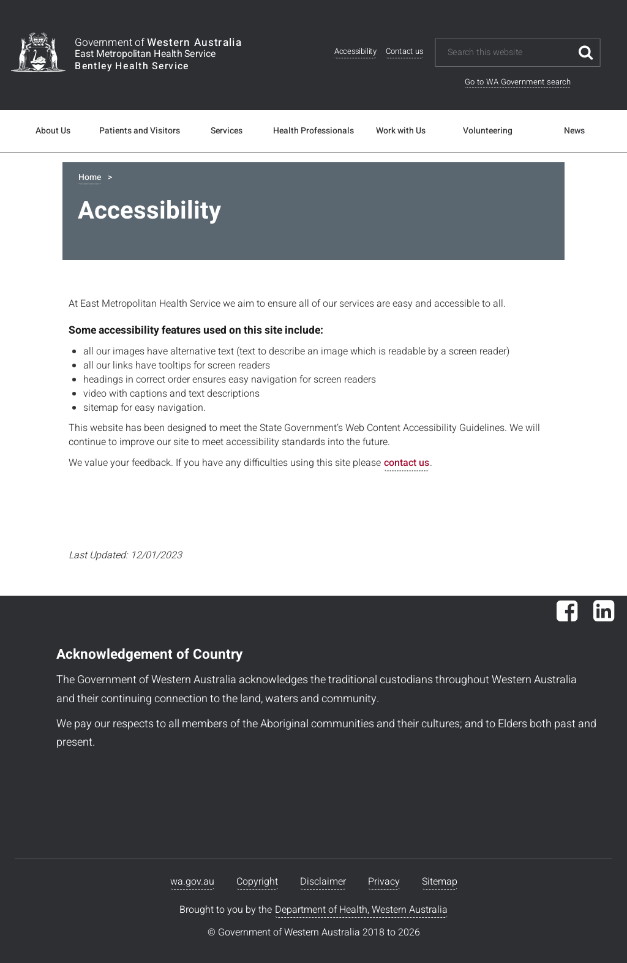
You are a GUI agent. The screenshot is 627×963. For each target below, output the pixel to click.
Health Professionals (313, 131)
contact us (406, 462)
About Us (53, 131)
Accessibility (355, 52)
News (574, 131)
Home (89, 177)
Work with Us (401, 131)
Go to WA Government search (518, 82)
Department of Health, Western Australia (361, 909)
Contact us (405, 52)
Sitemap (439, 881)
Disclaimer (323, 881)
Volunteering (487, 131)
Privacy (384, 881)
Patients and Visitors (139, 131)
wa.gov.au (192, 881)
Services (226, 131)
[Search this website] (509, 52)
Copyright (257, 881)
